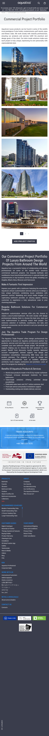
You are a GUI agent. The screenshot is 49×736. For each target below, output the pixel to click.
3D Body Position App (8, 543)
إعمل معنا (4, 592)
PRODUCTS (6, 479)
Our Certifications (29, 489)
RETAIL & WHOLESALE (10, 597)
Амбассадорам (7, 577)
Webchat (43, 10)
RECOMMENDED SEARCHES (12, 505)
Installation (5, 541)
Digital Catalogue (7, 526)
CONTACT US (6, 604)
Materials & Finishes (8, 528)
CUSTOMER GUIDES (9, 523)
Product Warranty (7, 536)
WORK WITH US (7, 572)
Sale (3, 501)
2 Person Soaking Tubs (9, 513)
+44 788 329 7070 (11, 10)
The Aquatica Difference (31, 491)
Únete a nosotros (7, 580)
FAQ (3, 558)
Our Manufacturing (30, 486)
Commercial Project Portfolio (17, 12)
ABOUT (26, 479)
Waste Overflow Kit (8, 494)
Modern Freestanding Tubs (10, 508)
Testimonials (6, 548)
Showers (4, 486)
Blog (3, 555)
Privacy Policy (28, 531)
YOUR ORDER (28, 523)
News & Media (6, 550)
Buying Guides (6, 533)
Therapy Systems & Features (11, 531)
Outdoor (4, 491)
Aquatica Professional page (36, 364)
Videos (4, 553)
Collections (5, 499)
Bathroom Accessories (9, 496)
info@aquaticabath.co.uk (29, 10)
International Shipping (31, 526)
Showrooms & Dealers (9, 600)
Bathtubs (5, 481)
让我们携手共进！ (7, 582)
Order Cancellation (29, 536)
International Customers (9, 575)
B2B (3, 563)
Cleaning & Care (7, 538)
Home (3, 12)
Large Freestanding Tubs (9, 516)
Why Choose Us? (29, 494)
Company (27, 481)
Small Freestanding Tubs (9, 511)
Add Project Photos (24, 241)
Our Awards (27, 484)
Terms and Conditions (30, 528)
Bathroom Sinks (7, 489)
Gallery (4, 546)
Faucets (4, 484)
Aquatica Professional (9, 565)
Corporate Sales (7, 568)
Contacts (4, 607)
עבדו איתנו (5, 590)
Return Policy (28, 533)
